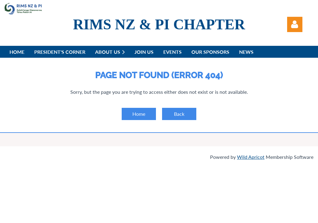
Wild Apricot (250, 157)
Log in (294, 24)
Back (179, 114)
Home (138, 114)
